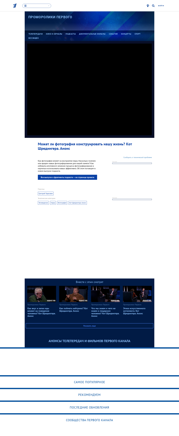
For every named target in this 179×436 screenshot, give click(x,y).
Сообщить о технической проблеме (137, 157)
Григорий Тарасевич (46, 193)
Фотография (62, 203)
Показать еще (89, 325)
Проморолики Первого (50, 17)
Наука (53, 203)
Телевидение (43, 203)
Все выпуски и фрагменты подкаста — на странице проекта (67, 177)
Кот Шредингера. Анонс (77, 203)
